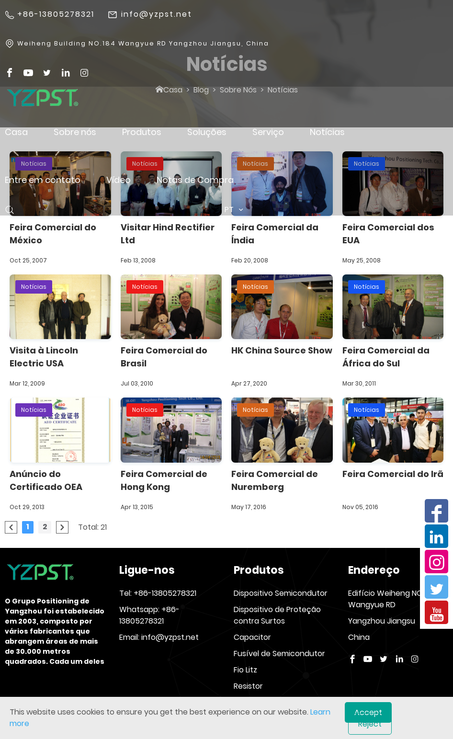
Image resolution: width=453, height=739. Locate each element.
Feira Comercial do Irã (392, 474)
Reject (370, 723)
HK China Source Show (281, 350)
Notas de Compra (195, 180)
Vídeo (118, 180)
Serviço (268, 132)
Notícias (327, 132)
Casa (16, 132)
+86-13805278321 (55, 14)
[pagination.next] (62, 527)
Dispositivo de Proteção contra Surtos (277, 615)
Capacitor (252, 637)
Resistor (248, 686)
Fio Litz (245, 669)
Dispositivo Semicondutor (281, 593)
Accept (368, 712)
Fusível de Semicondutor (279, 653)
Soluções (206, 132)
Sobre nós (75, 132)
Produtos (141, 132)
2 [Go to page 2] (45, 526)
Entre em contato (42, 180)
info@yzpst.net (156, 14)
